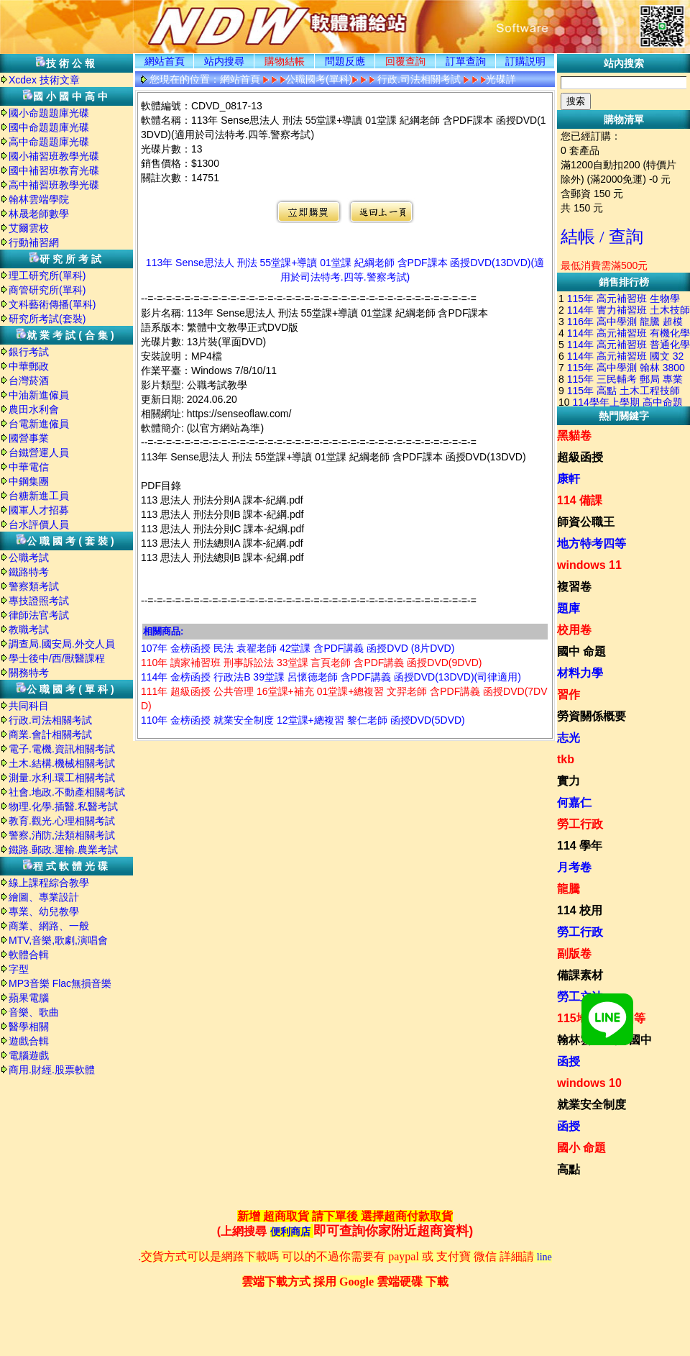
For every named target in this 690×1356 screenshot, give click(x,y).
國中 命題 (581, 651)
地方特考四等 (591, 543)
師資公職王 (586, 522)
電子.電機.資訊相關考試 (62, 749)
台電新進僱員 (39, 423)
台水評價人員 (39, 524)
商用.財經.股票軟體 (52, 1069)
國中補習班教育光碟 (54, 170)
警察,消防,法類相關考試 (62, 835)
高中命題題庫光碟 (49, 141)
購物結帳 (284, 61)
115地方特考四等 (601, 1018)
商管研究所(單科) (47, 290)
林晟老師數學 (39, 213)
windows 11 (589, 565)
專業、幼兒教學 (44, 911)
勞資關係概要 (591, 716)
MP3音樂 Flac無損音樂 (60, 983)
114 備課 (579, 500)
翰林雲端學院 (39, 199)
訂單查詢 (466, 61)
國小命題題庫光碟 (49, 113)
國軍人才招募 (39, 510)
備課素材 (580, 975)
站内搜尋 (224, 61)
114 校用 (579, 910)
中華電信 (29, 467)
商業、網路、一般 (49, 926)
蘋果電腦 (29, 998)
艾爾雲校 (29, 228)
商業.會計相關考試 (50, 734)
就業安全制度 (591, 1104)
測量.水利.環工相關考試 (62, 777)
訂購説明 (525, 61)
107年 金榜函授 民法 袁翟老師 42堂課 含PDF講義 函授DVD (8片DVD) (297, 648)
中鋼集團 (29, 481)
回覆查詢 (405, 61)
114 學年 (579, 845)
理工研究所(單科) (47, 275)
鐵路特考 (29, 572)
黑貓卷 (574, 435)
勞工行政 (580, 824)
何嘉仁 (574, 802)
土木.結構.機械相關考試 (62, 763)
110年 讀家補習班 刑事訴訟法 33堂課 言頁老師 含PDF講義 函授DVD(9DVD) (311, 662)
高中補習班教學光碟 (54, 185)
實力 (568, 781)
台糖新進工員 (39, 495)
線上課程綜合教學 (49, 882)
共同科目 (29, 705)
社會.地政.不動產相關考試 (67, 792)
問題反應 (345, 61)
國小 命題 (581, 1148)
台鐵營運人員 (39, 452)
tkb (565, 759)
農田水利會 (34, 409)
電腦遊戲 (29, 1055)
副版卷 (574, 953)
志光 (568, 738)
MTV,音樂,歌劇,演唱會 (58, 940)
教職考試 (29, 629)
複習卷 (574, 587)
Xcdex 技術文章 (44, 80)
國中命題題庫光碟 (49, 127)
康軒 (568, 479)
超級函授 (580, 457)
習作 (568, 694)
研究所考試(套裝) (47, 318)
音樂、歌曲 (34, 1012)
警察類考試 (34, 586)
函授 (568, 1061)
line (544, 1257)
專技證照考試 (39, 600)
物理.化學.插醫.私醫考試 (63, 806)
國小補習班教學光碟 (54, 156)
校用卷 (574, 630)
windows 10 (589, 1083)
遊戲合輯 (29, 1041)
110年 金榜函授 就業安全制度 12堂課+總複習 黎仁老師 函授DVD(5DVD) (303, 720)
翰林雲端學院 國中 (604, 1040)
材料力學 (580, 673)
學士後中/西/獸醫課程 (57, 658)
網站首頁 (164, 61)
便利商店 (290, 1232)
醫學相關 (29, 1026)
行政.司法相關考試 (50, 720)
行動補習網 (34, 242)
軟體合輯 (29, 954)
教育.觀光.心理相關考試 (62, 821)
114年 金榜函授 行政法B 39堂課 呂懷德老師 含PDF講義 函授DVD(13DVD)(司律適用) (331, 677)
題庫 (568, 608)
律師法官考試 (39, 615)
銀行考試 (29, 352)
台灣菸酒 (29, 380)
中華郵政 (29, 366)
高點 (568, 1169)
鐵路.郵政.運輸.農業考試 (63, 849)
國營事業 (29, 438)
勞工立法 (580, 997)
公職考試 (29, 557)
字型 (19, 969)
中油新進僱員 (39, 395)
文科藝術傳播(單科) (52, 304)
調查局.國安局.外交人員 (62, 644)
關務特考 (29, 672)
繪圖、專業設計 (44, 897)
